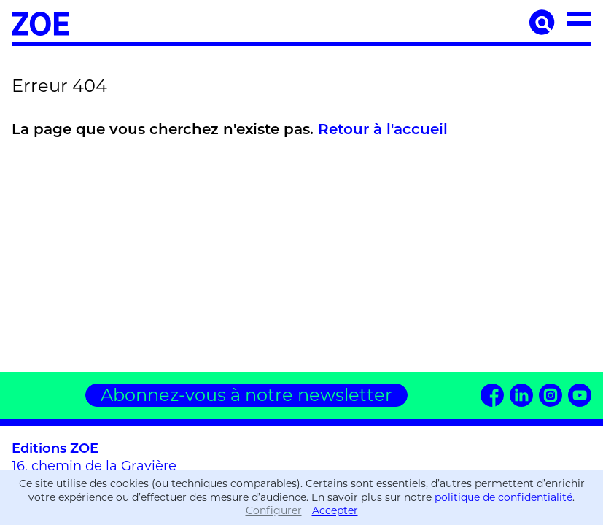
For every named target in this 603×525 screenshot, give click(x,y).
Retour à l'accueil (383, 129)
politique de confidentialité (503, 497)
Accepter (335, 510)
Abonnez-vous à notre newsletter (246, 394)
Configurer (274, 510)
